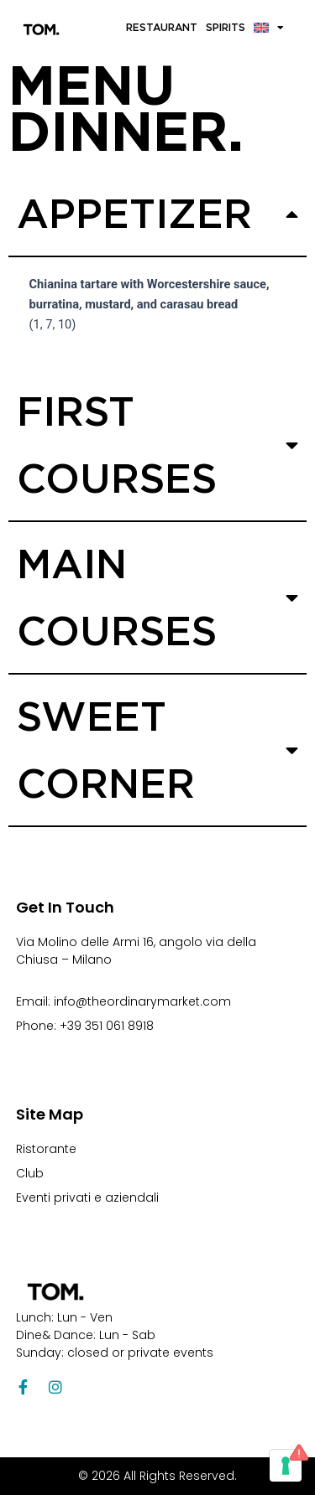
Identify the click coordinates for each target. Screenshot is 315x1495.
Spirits (225, 27)
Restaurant (161, 27)
